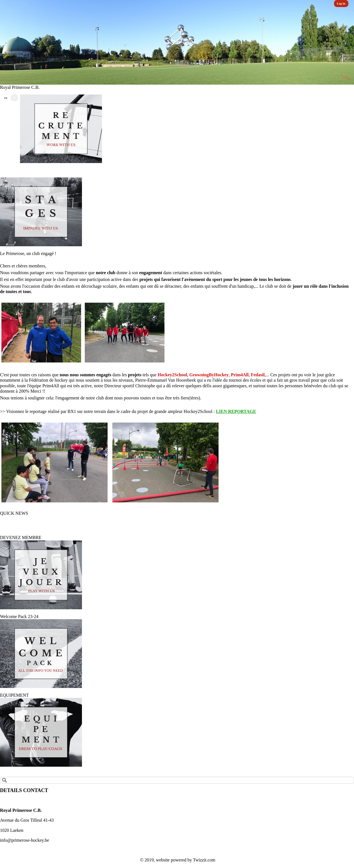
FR (5, 98)
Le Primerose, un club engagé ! (28, 253)
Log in (341, 3)
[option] (177, 42)
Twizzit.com (204, 860)
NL (14, 97)
